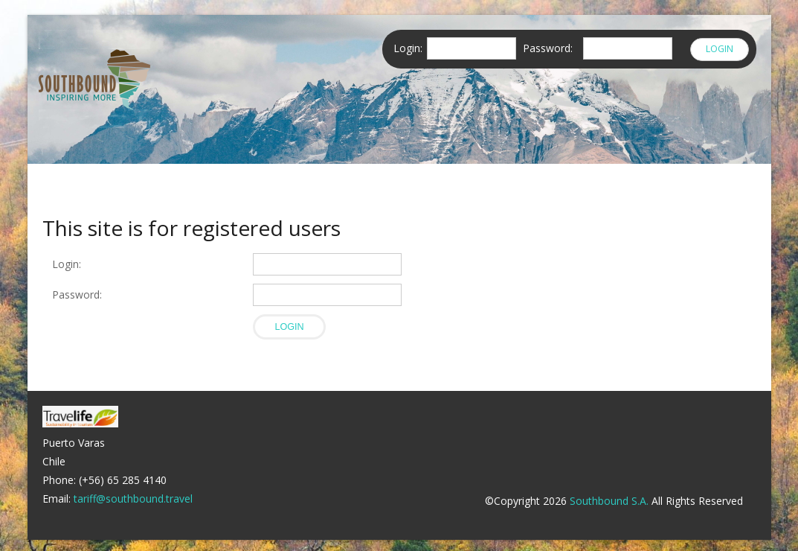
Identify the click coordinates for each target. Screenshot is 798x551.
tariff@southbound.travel (133, 498)
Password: (80, 294)
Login (719, 48)
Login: (66, 264)
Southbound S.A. (609, 501)
